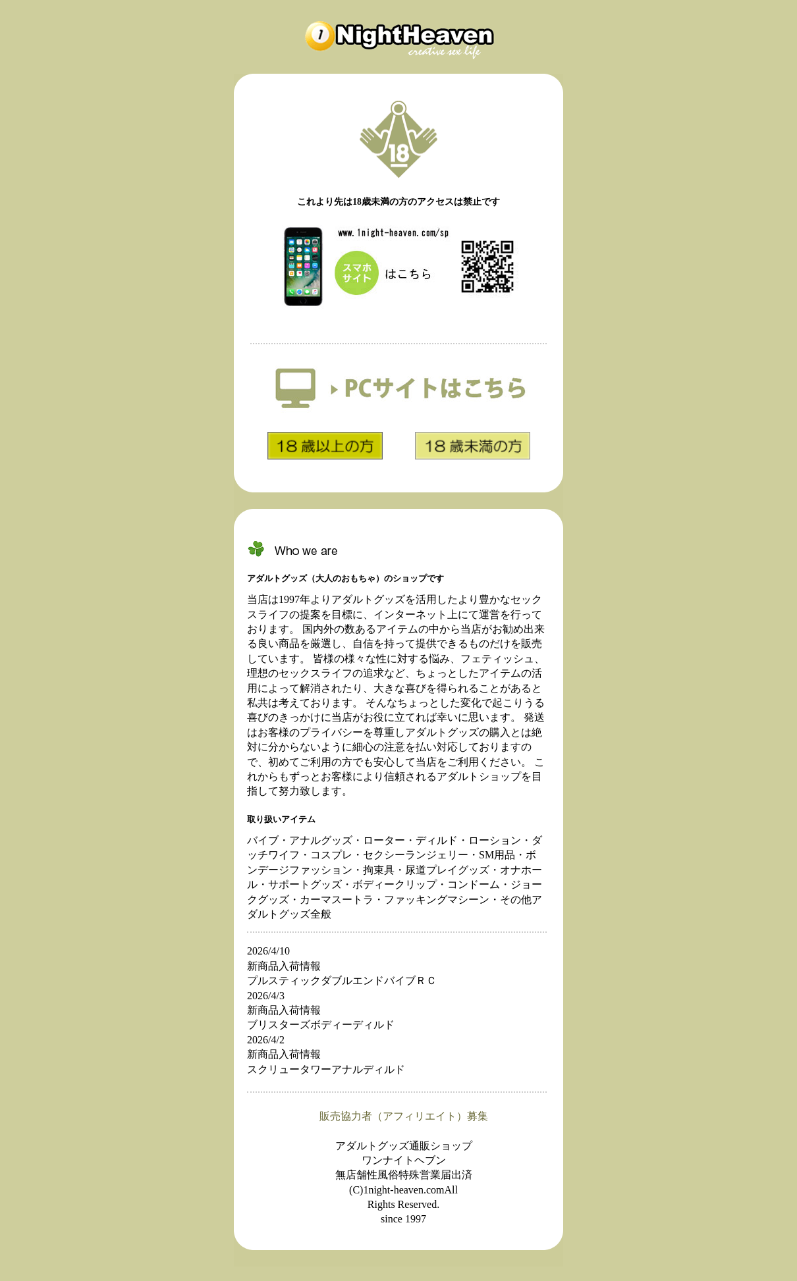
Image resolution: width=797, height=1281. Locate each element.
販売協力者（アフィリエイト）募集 (403, 1116)
